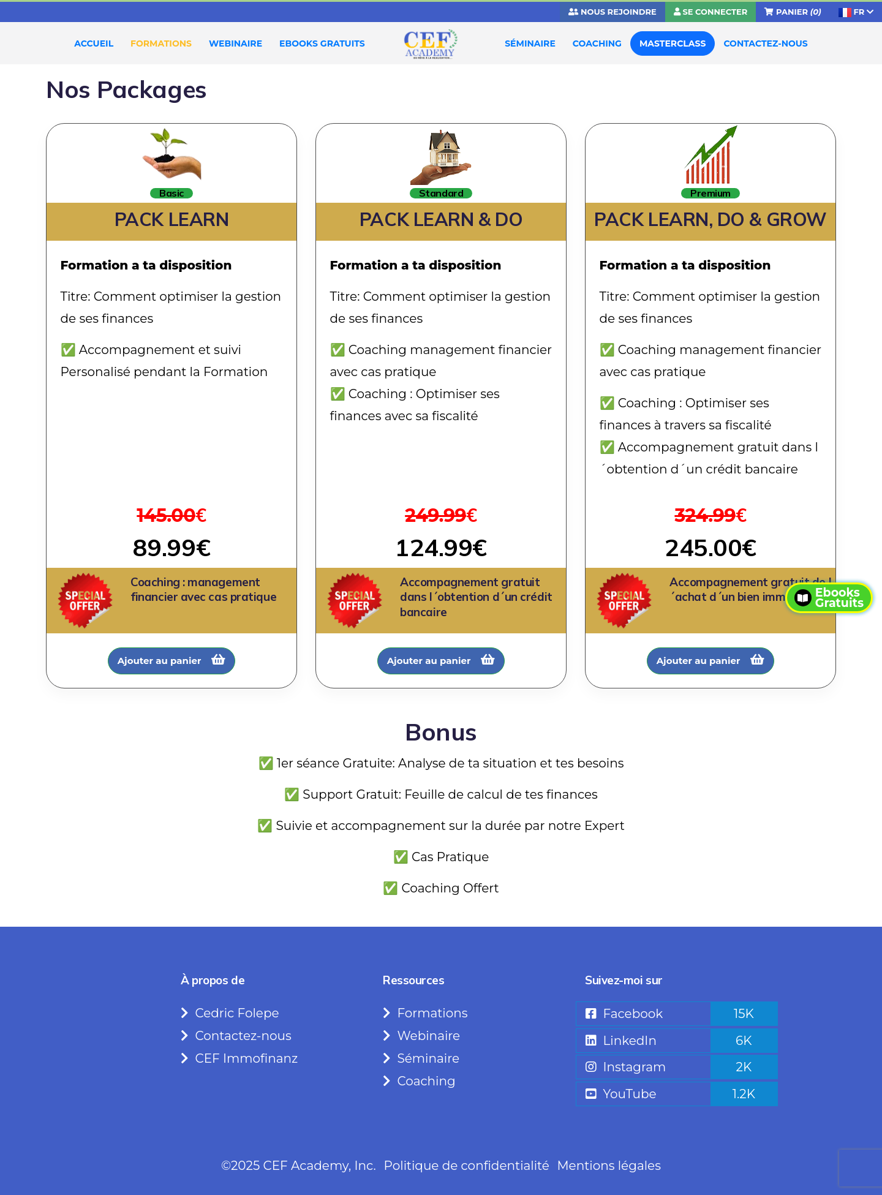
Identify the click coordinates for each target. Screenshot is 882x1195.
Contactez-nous (236, 1035)
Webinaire (421, 1035)
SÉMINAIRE (530, 43)
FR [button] (856, 12)
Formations (425, 1013)
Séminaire (421, 1058)
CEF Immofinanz (239, 1058)
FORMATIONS (161, 43)
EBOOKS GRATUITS (322, 43)
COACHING (597, 43)
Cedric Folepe (230, 1013)
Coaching (419, 1081)
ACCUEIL (93, 43)
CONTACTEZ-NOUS (765, 43)
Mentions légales (608, 1165)
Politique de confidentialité (466, 1165)
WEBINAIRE (235, 43)
